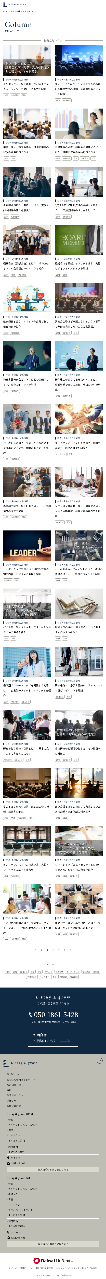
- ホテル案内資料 (16, 1151)
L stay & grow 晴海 (19, 1178)
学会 (54, 976)
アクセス (15, 1158)
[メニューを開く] (100, 4)
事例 (9, 1090)
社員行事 (59, 971)
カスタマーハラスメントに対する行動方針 (76, 1268)
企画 (15, 971)
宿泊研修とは (14, 1085)
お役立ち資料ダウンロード (21, 1079)
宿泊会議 (86, 971)
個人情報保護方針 (44, 1268)
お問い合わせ (14, 1105)
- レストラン (13, 1135)
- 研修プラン (13, 1194)
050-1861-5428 (56, 1014)
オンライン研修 (72, 971)
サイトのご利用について (21, 1268)
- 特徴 (10, 1119)
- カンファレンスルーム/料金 (22, 1125)
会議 (32, 971)
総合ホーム (13, 1074)
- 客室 (10, 1130)
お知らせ (11, 1100)
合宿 (40, 971)
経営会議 (74, 976)
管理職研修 (32, 976)
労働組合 (63, 976)
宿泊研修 (24, 971)
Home (5, 11)
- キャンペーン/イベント (20, 1209)
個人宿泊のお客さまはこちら (53, 1169)
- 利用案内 (12, 1147)
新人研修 (48, 971)
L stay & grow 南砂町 (20, 1114)
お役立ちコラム (15, 1095)
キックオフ (44, 976)
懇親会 (96, 971)
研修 (8, 971)
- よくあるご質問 (16, 1140)
